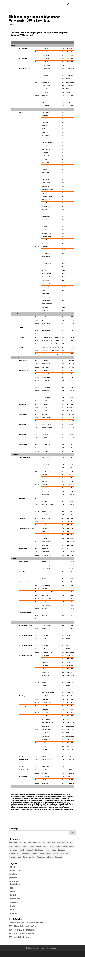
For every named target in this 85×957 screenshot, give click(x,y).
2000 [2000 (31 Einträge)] (58, 843)
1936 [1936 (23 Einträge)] (20, 843)
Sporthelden (13, 877)
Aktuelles (12, 866)
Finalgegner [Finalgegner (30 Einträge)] (58, 846)
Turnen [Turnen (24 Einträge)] (25, 857)
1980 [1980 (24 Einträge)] (34, 843)
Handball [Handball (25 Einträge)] (21, 850)
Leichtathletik (15, 898)
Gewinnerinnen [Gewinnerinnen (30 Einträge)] (13, 850)
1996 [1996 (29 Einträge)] (53, 843)
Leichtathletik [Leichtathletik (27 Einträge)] (29, 850)
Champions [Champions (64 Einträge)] (25, 846)
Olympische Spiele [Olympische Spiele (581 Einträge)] (26, 853)
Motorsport (14, 902)
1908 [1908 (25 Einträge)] (10, 843)
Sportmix (13, 906)
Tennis (12, 909)
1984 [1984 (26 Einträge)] (39, 843)
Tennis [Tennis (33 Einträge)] (19, 857)
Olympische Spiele (15, 870)
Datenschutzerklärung (35, 948)
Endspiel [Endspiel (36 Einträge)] (32, 846)
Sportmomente (14, 881)
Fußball (12, 891)
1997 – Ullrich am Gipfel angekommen (22, 929)
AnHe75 (13, 24)
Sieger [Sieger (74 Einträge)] (67, 853)
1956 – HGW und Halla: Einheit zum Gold (22, 926)
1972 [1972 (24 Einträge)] (25, 843)
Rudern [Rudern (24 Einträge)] (48, 853)
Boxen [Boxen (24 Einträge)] (11, 846)
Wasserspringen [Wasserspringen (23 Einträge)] (41, 857)
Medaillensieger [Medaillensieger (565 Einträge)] (39, 850)
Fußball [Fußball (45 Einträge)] (65, 846)
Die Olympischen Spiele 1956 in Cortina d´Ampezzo (26, 922)
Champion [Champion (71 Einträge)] (17, 846)
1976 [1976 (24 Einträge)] (29, 843)
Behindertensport (16, 884)
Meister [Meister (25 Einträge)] (47, 850)
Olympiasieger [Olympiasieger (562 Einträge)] (61, 850)
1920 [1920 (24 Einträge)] (15, 843)
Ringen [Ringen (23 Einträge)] (42, 853)
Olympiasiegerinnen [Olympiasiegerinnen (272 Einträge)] (14, 853)
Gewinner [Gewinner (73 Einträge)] (71, 846)
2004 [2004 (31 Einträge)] (63, 843)
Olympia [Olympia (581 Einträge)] (54, 850)
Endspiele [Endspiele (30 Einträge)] (38, 846)
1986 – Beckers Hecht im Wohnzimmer (22, 933)
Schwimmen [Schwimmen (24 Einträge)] (55, 853)
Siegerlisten (13, 874)
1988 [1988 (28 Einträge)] (44, 843)
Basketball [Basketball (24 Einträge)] (70, 843)
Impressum (51, 948)
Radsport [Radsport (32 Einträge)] (35, 853)
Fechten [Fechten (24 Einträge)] (45, 846)
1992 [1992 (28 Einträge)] (49, 843)
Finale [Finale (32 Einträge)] (51, 846)
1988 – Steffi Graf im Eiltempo (19, 937)
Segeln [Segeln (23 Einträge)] (62, 853)
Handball (13, 895)
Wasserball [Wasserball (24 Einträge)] (31, 857)
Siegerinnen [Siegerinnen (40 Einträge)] (12, 857)
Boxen (12, 887)
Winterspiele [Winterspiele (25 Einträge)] (58, 857)
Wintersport (14, 913)
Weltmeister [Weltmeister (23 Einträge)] (50, 857)
